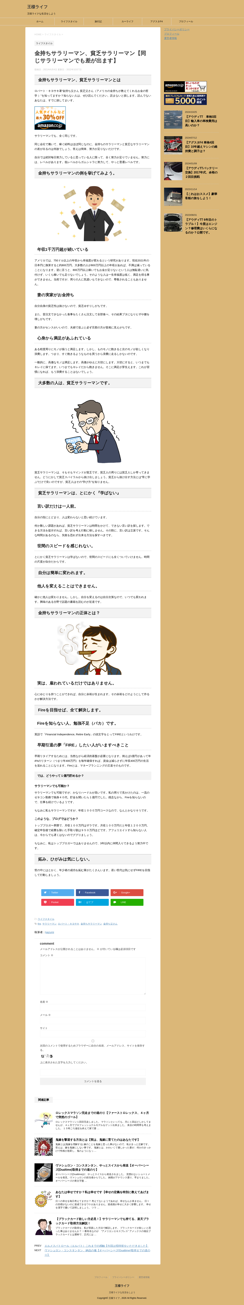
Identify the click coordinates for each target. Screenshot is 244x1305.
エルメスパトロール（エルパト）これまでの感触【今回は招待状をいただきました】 (97, 1245)
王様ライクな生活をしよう (122, 1292)
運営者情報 (170, 38)
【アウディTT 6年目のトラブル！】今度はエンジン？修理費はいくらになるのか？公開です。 (201, 226)
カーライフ (127, 21)
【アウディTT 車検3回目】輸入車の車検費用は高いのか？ (201, 121)
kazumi (49, 932)
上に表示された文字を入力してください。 (64, 1062)
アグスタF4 (156, 21)
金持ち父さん (110, 923)
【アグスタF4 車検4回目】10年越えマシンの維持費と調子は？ (201, 147)
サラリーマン (49, 923)
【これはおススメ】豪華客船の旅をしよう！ (201, 196)
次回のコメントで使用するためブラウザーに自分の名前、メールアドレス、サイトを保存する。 (92, 1047)
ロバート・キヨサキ (68, 923)
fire (39, 923)
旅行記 (98, 21)
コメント (46, 955)
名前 (44, 1001)
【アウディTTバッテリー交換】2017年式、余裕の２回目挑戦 (201, 172)
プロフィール (186, 21)
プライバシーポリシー (177, 29)
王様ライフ (37, 7)
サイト (44, 1028)
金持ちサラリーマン (91, 923)
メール (45, 1014)
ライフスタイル (69, 21)
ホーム (39, 21)
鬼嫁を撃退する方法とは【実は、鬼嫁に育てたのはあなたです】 (97, 1139)
